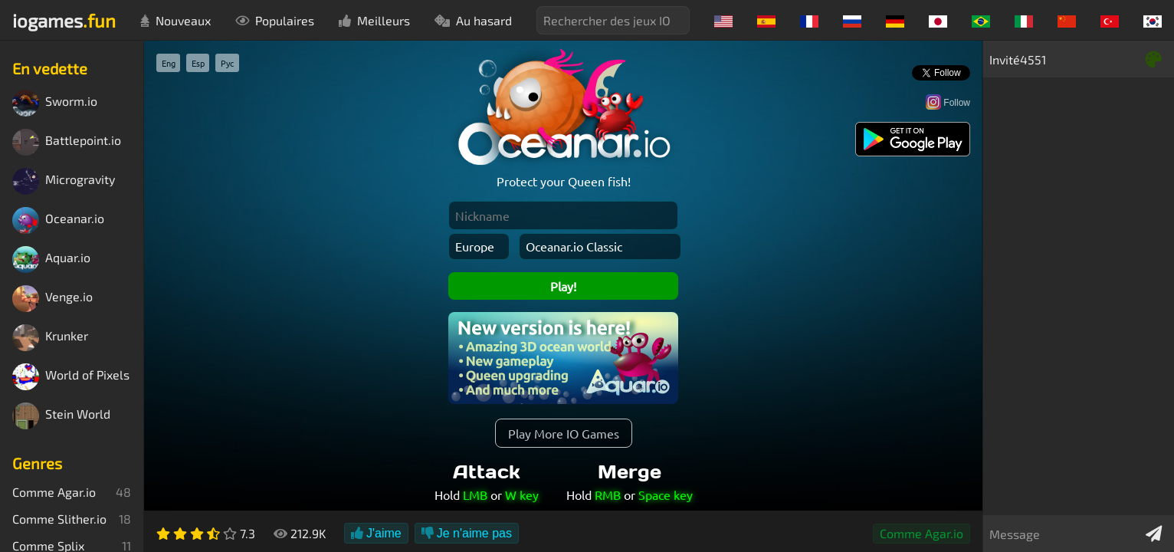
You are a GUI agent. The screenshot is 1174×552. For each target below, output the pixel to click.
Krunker (50, 337)
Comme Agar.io (921, 533)
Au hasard (473, 20)
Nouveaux (175, 20)
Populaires (274, 20)
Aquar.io (51, 259)
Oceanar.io (58, 220)
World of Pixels (71, 376)
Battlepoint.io (66, 142)
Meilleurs (374, 20)
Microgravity (63, 181)
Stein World (61, 415)
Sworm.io (54, 103)
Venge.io (52, 298)
